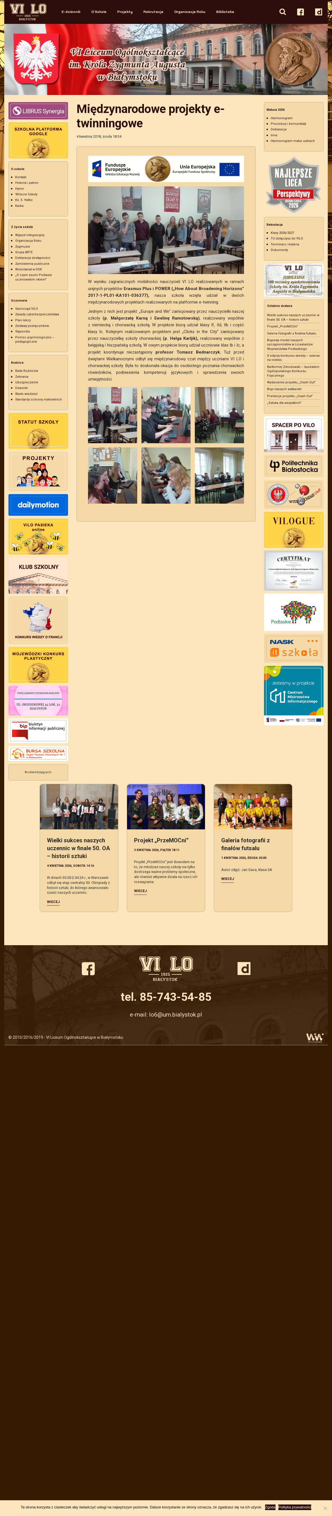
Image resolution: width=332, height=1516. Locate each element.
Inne (274, 135)
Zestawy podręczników (32, 326)
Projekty (125, 12)
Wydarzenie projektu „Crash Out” (291, 382)
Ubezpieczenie (26, 382)
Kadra (19, 206)
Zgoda (270, 1507)
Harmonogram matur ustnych (293, 141)
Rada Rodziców (26, 371)
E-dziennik (71, 12)
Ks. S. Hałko (24, 200)
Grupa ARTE (24, 252)
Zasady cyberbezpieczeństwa (37, 314)
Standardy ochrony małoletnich (38, 399)
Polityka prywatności (294, 1507)
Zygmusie (22, 246)
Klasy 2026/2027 (282, 233)
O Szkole (99, 12)
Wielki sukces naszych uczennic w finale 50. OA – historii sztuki (78, 848)
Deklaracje (279, 129)
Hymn (19, 189)
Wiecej (53, 902)
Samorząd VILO (26, 309)
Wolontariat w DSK (28, 269)
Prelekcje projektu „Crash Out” (290, 396)
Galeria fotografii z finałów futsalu (291, 333)
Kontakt (20, 177)
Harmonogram (282, 118)
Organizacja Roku (189, 12)
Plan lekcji (23, 320)
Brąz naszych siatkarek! (284, 389)
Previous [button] (9, 59)
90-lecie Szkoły (26, 194)
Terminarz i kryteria (285, 244)
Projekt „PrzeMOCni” (282, 326)
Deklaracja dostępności (32, 258)
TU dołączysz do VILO (287, 238)
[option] (166, 59)
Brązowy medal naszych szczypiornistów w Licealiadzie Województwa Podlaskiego (290, 344)
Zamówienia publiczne (32, 264)
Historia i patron (27, 183)
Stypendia (22, 331)
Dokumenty (279, 250)
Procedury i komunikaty (288, 124)
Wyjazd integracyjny (29, 235)
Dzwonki (21, 388)
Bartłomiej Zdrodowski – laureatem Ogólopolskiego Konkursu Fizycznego (293, 371)
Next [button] (323, 59)
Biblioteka (225, 12)
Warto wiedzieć (26, 394)
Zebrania (21, 377)
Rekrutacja (153, 12)
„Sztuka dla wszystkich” (284, 403)
